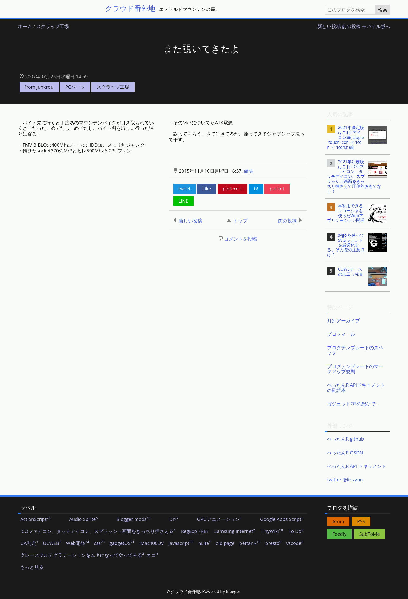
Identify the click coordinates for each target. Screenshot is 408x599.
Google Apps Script (281, 519)
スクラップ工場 (52, 26)
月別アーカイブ (343, 320)
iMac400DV (151, 543)
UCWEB (52, 543)
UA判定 (29, 543)
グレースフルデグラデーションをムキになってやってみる (82, 555)
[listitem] (357, 137)
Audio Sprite (83, 519)
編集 (248, 171)
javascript (181, 543)
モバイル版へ (376, 26)
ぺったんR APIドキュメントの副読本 (356, 387)
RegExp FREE (195, 531)
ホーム (25, 26)
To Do (296, 531)
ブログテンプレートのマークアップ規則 (355, 369)
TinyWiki (272, 531)
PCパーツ (75, 87)
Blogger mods (134, 519)
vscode (294, 543)
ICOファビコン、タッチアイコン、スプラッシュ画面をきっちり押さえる (97, 531)
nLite (204, 543)
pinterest (233, 188)
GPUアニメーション (219, 519)
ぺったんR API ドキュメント (356, 466)
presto (273, 543)
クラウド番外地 (130, 8)
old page (225, 543)
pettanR (250, 543)
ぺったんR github (345, 439)
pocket (277, 188)
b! (256, 188)
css (99, 543)
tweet (184, 188)
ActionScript (35, 519)
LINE (183, 201)
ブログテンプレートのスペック (355, 350)
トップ (237, 220)
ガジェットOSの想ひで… (353, 404)
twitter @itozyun (345, 479)
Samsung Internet (234, 531)
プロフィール (341, 334)
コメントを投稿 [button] (240, 239)
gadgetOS (122, 543)
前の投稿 (351, 26)
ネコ (152, 555)
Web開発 (77, 543)
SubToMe (369, 534)
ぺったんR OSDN (345, 452)
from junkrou (39, 87)
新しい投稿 (329, 26)
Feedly (339, 534)
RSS (361, 521)
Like (206, 188)
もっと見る (32, 567)
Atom (338, 521)
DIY (173, 519)
